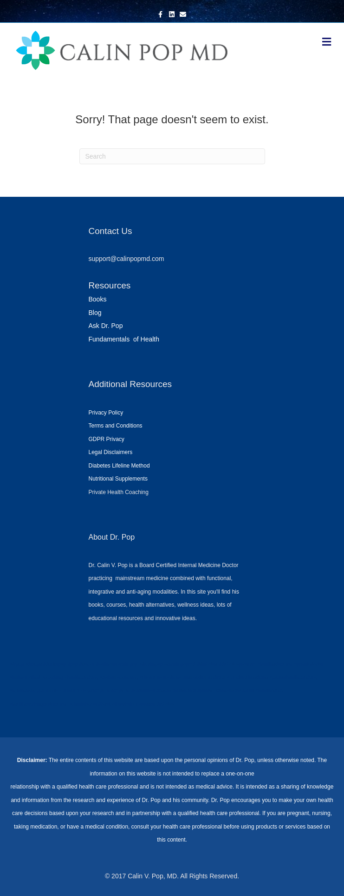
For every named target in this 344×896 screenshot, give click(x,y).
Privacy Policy (106, 412)
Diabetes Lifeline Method (119, 465)
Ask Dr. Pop (106, 325)
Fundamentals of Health (124, 339)
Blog (95, 312)
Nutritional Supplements (118, 478)
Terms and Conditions (116, 425)
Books (98, 299)
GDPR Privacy (106, 439)
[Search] (172, 156)
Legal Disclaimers (111, 452)
